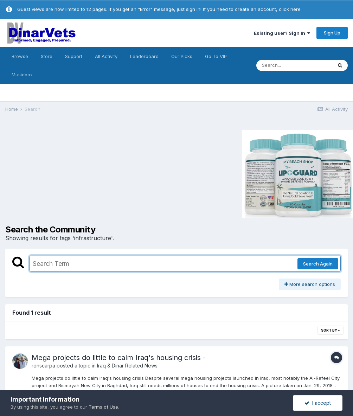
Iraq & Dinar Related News (127, 366)
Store (46, 56)
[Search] (294, 65)
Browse (20, 56)
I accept (317, 403)
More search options (309, 284)
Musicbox (22, 74)
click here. (290, 9)
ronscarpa (43, 366)
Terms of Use (103, 407)
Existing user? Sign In (282, 33)
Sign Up (332, 33)
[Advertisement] (65, 173)
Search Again (318, 264)
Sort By (330, 330)
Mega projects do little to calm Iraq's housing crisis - (119, 357)
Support (73, 56)
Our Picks (181, 56)
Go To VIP (216, 56)
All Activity (106, 56)
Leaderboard (144, 56)
